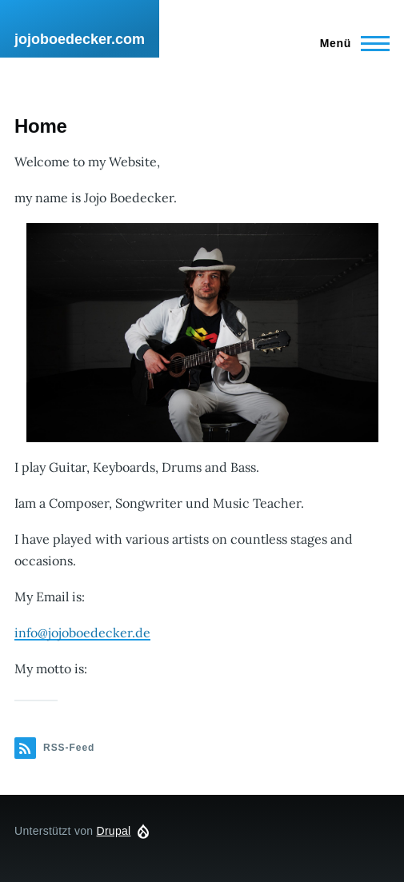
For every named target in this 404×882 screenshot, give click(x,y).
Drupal (114, 830)
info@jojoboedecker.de (82, 633)
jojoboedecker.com (79, 39)
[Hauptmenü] (350, 43)
